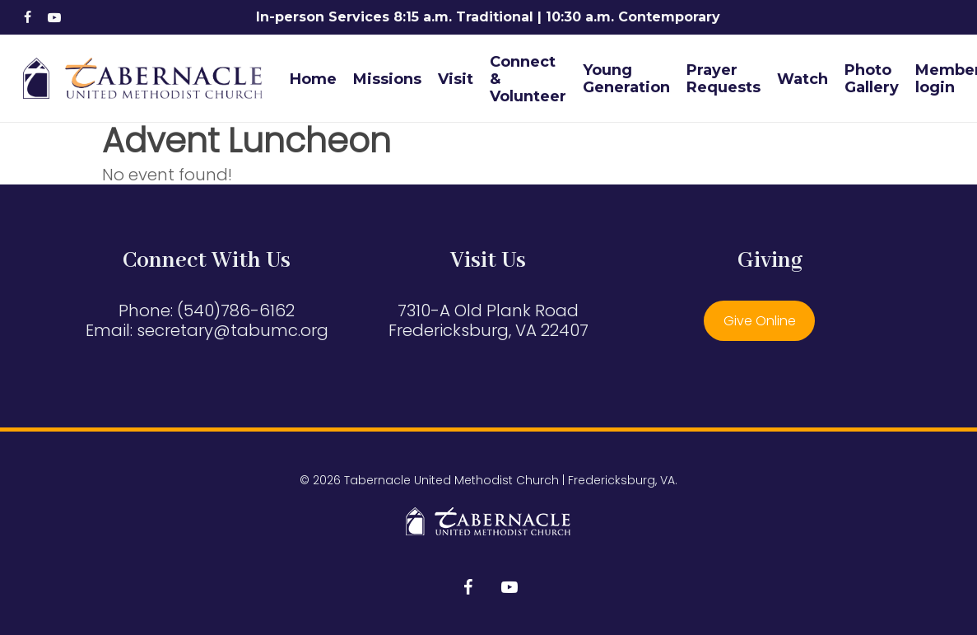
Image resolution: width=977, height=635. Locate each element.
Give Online (759, 320)
